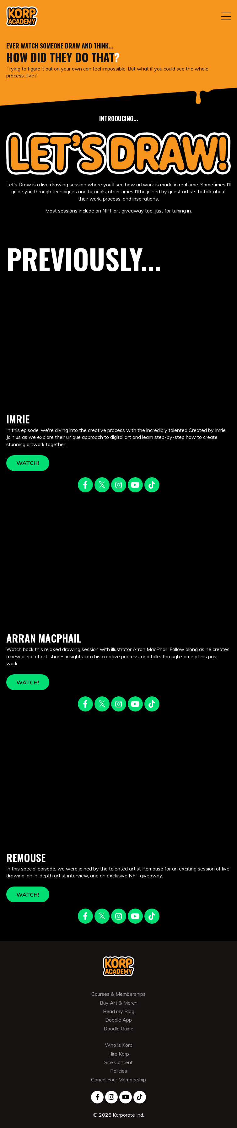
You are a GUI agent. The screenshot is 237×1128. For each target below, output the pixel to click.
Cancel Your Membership (118, 1079)
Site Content (118, 1062)
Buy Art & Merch (118, 1003)
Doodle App (118, 1020)
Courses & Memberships (118, 994)
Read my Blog (118, 1011)
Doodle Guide (118, 1028)
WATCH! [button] (27, 463)
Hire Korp (118, 1054)
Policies (118, 1071)
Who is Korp (118, 1045)
